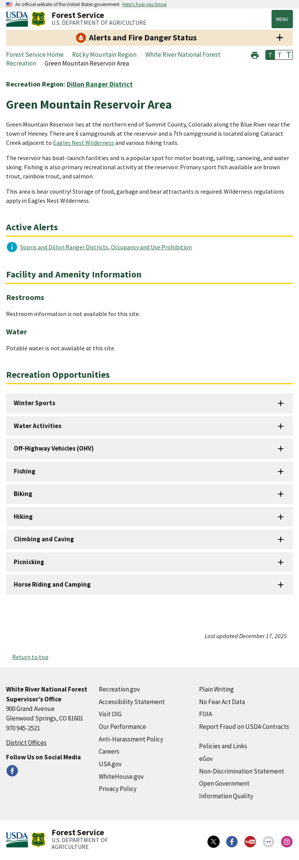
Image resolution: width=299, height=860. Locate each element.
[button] (254, 54)
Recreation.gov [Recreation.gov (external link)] (119, 689)
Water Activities (37, 426)
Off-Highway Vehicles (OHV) (54, 448)
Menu (282, 19)
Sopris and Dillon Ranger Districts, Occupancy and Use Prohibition (106, 247)
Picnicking (29, 562)
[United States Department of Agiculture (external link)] (18, 19)
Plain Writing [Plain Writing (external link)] (216, 689)
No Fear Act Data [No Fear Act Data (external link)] (222, 702)
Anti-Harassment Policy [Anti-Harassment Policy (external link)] (131, 739)
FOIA (205, 714)
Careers (109, 751)
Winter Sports (34, 403)
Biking (23, 493)
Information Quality (226, 796)
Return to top (30, 657)
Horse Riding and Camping (52, 584)
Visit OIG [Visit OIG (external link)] (110, 714)
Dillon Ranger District (100, 84)
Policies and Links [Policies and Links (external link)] (223, 746)
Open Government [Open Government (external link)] (224, 783)
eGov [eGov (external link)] (206, 758)
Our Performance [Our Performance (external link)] (122, 726)
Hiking (23, 516)
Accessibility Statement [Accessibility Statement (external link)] (132, 702)
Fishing (24, 471)
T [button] (270, 55)
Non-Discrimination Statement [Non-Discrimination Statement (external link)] (241, 771)
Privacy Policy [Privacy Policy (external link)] (118, 789)
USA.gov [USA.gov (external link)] (110, 764)
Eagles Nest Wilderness (83, 142)
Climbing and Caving (44, 539)
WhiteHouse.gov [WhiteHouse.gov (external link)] (121, 776)
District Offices (26, 742)
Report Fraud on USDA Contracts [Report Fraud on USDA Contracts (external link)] (244, 726)
